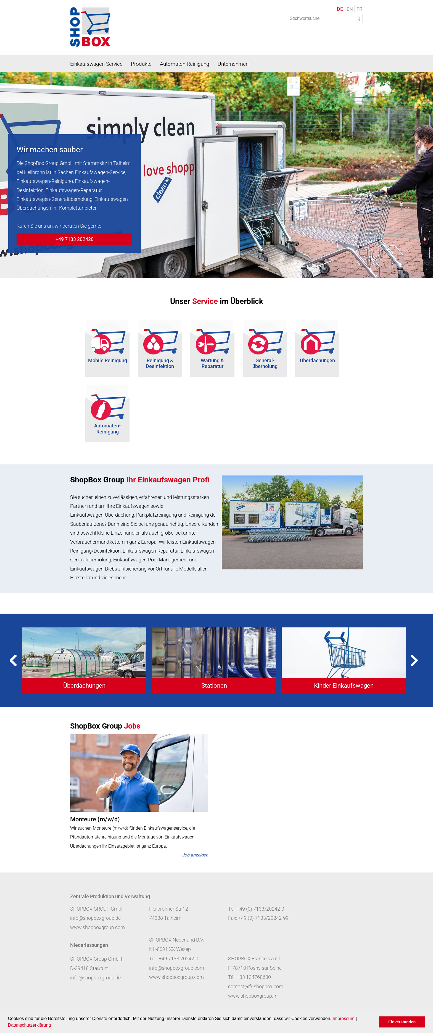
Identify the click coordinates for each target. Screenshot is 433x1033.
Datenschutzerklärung (29, 1025)
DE (340, 9)
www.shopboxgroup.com (97, 927)
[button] (53, 1026)
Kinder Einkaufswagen (344, 685)
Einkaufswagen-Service (96, 64)
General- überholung (265, 363)
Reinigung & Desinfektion (160, 363)
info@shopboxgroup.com (176, 968)
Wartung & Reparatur (212, 363)
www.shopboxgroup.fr (252, 996)
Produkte (141, 64)
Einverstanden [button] (402, 1022)
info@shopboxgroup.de (95, 918)
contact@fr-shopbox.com (255, 986)
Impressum (343, 1018)
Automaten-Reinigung (184, 64)
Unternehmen (233, 64)
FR (359, 9)
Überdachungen (317, 360)
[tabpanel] (84, 660)
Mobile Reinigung (107, 360)
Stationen (214, 685)
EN (350, 9)
